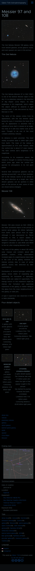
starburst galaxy (21, 538)
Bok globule (6, 536)
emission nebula (7, 520)
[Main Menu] (32, 2)
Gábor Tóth (16, 555)
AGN (3, 430)
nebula (4, 418)
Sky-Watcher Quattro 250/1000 (14, 500)
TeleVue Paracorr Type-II (12, 503)
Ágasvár (6, 492)
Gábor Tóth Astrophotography (14, 3)
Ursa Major (5, 435)
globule (4, 528)
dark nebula (18, 525)
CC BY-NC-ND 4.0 (17, 558)
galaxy (4, 423)
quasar (4, 433)
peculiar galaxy (7, 538)
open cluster (6, 525)
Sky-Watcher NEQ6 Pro (11, 498)
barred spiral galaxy (9, 428)
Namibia (24, 518)
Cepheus (5, 541)
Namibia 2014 (15, 528)
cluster (19, 520)
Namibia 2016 (18, 536)
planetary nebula (8, 420)
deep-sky (5, 415)
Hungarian (6, 551)
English (5, 548)
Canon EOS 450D (9, 505)
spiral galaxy (6, 425)
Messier (4, 438)
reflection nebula (8, 530)
